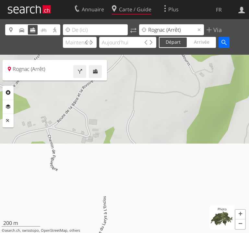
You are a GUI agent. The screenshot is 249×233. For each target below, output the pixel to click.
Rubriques (8, 92)
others (74, 230)
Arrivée (201, 42)
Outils (8, 121)
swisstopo (30, 230)
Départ (173, 42)
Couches (8, 107)
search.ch (12, 230)
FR (219, 9)
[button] (240, 214)
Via (217, 30)
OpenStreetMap (54, 230)
